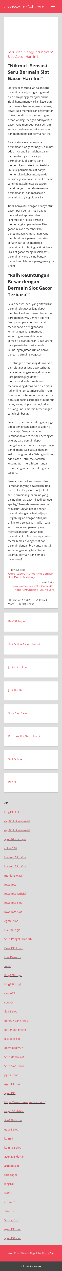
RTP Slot (13, 782)
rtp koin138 (11, 1202)
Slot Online (28, 603)
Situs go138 (11, 1220)
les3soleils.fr (12, 1039)
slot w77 (9, 993)
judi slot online (17, 667)
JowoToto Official (15, 893)
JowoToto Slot (13, 903)
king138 (9, 1184)
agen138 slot (12, 1084)
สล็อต (7, 966)
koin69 (8, 1138)
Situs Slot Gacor (18, 713)
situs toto (10, 1211)
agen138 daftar (14, 1156)
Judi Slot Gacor (17, 690)
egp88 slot (11, 921)
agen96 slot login (15, 839)
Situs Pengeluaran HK (18, 939)
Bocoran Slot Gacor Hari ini (25, 736)
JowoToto (10, 884)
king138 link (12, 812)
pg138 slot (11, 1075)
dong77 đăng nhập (16, 1021)
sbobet (8, 1002)
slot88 (8, 1193)
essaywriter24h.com (24, 6)
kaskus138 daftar (15, 857)
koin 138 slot (12, 1147)
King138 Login (13, 975)
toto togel (10, 1175)
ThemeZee (48, 1253)
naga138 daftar (14, 1111)
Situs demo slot (14, 1057)
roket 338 (10, 848)
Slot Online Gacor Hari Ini (24, 644)
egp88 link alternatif (17, 821)
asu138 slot (11, 1166)
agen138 (10, 1093)
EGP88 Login (12, 930)
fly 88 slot (10, 1011)
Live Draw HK (12, 957)
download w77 (13, 1048)
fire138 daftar (13, 1120)
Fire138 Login (16, 621)
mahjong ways (13, 875)
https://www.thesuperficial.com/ (24, 1102)
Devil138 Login (13, 948)
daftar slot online (15, 1030)
